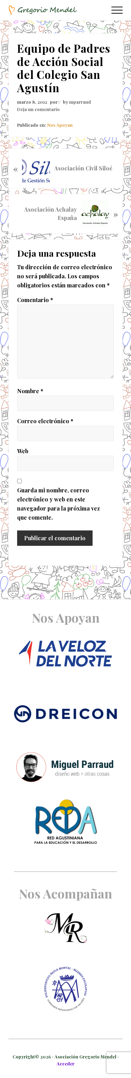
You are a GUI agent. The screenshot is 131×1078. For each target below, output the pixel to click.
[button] (117, 10)
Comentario (35, 299)
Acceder (65, 1063)
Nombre (30, 391)
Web (22, 451)
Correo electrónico (45, 421)
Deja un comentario (38, 109)
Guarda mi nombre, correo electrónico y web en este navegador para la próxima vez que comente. (58, 503)
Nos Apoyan (60, 125)
